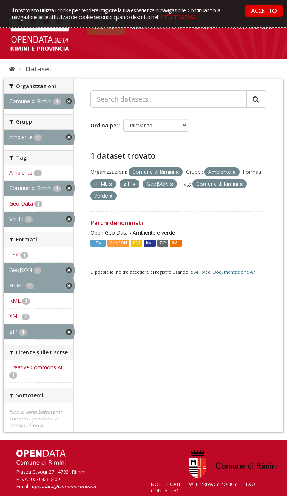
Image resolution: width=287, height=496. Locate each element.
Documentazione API (234, 272)
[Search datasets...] (168, 99)
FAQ (251, 484)
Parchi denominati (116, 223)
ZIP (163, 243)
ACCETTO (264, 11)
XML (175, 243)
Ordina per (104, 125)
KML (150, 243)
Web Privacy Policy (213, 484)
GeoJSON (118, 243)
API (197, 272)
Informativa (178, 16)
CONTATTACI (166, 490)
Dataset (38, 68)
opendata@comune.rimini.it (63, 486)
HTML (98, 243)
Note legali (165, 484)
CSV (136, 243)
